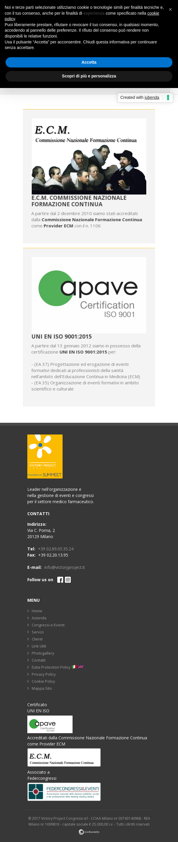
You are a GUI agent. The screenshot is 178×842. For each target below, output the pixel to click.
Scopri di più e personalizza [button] (89, 76)
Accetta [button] (89, 62)
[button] (170, 9)
